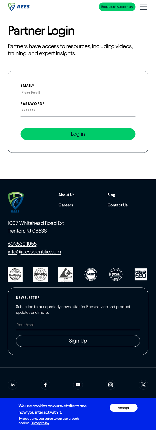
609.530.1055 (22, 244)
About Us (66, 195)
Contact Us (117, 205)
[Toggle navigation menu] (143, 7)
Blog (111, 195)
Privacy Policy (40, 423)
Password (32, 104)
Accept (123, 408)
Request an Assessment (117, 6)
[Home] (19, 7)
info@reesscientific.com (34, 252)
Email (26, 85)
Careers (65, 205)
